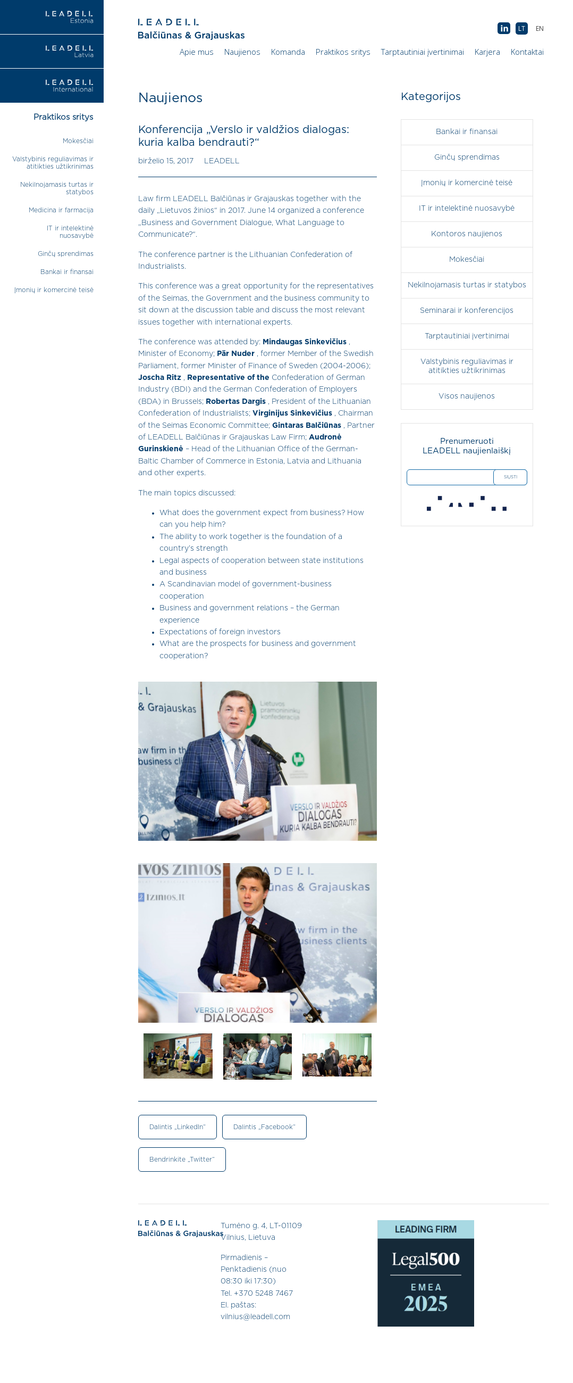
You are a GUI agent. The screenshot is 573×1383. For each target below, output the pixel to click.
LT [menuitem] (521, 28)
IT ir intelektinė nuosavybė (467, 208)
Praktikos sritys (343, 51)
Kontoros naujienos (466, 234)
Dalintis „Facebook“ (264, 1127)
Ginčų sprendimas (66, 254)
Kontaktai (527, 51)
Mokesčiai (78, 141)
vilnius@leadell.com (255, 1317)
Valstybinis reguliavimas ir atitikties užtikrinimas (466, 366)
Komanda (288, 51)
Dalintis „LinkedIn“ (177, 1127)
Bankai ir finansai (67, 272)
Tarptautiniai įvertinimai (422, 51)
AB (504, 28)
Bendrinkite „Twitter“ (182, 1159)
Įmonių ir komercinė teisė (54, 290)
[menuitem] (539, 28)
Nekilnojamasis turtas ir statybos (467, 285)
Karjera (487, 51)
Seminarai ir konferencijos (466, 310)
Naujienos (242, 51)
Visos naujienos (467, 396)
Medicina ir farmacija (61, 210)
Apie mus (197, 51)
